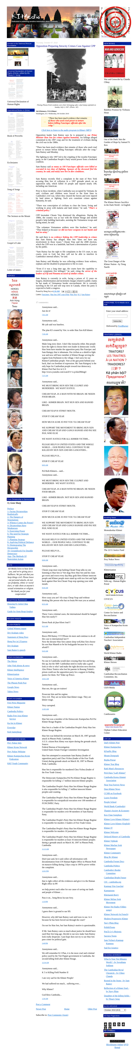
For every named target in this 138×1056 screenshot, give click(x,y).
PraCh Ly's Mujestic (113, 931)
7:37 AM (45, 376)
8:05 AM (45, 465)
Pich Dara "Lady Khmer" (115, 773)
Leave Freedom (111, 798)
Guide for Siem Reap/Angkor (20, 611)
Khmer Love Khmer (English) (117, 824)
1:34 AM (45, 999)
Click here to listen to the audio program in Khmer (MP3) (66, 130)
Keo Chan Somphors (113, 815)
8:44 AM (45, 588)
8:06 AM (45, 560)
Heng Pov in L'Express (17, 641)
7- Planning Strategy (16, 539)
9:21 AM (45, 626)
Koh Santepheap (14, 732)
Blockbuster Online (114, 1044)
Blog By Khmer (111, 857)
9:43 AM (45, 651)
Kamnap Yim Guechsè (113, 886)
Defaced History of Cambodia (117, 836)
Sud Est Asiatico (111, 948)
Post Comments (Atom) (58, 1015)
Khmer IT (108, 828)
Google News (13, 687)
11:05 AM (45, 709)
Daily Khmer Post (112, 743)
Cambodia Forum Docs (114, 861)
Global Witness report (16, 628)
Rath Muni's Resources (114, 768)
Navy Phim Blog (111, 923)
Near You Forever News (114, 785)
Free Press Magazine (16, 703)
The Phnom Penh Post (17, 683)
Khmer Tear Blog (111, 764)
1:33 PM (45, 902)
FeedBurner (123, 326)
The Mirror (12, 661)
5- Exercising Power (16, 531)
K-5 (79, 295)
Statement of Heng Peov (17, 637)
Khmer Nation (13, 707)
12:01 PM (45, 871)
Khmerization (13, 674)
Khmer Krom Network (17, 747)
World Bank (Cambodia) (114, 806)
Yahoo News (12, 691)
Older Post (92, 1009)
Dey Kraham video (15, 633)
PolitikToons (109, 927)
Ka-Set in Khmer (14, 723)
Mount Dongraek (111, 755)
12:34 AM (45, 963)
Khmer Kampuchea (112, 747)
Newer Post (41, 1009)
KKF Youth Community (17, 763)
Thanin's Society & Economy (116, 811)
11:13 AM (45, 849)
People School (110, 802)
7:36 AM (45, 334)
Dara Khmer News (112, 789)
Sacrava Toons (110, 936)
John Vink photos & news (18, 665)
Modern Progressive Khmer (116, 919)
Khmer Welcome (111, 832)
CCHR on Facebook (113, 793)
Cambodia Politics (15, 711)
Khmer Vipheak (111, 841)
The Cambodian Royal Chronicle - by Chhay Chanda (114, 973)
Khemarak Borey (111, 895)
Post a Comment (43, 1004)
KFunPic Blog (110, 751)
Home (67, 1009)
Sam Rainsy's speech (16, 650)
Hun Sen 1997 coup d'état (59, 295)
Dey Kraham (12, 646)
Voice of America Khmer (18, 678)
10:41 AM (45, 679)
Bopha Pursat (110, 760)
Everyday (11, 727)
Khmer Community (112, 853)
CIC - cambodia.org (112, 882)
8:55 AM (45, 604)
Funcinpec (45, 295)
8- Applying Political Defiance (20, 542)
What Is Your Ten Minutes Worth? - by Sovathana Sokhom (115, 962)
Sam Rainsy (85, 295)
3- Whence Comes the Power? (20, 523)
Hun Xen (73, 295)
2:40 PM (45, 943)
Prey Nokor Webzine (16, 751)
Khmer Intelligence (15, 670)
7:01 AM (45, 315)
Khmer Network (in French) (116, 914)
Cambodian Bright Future (115, 877)
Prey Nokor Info (14, 743)
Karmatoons (109, 890)
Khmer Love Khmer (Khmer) (117, 819)
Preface (10, 508)
